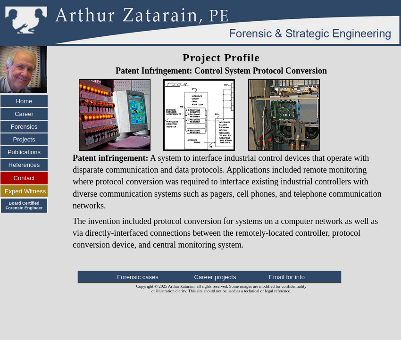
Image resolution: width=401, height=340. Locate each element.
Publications (24, 152)
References (24, 164)
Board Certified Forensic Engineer (24, 205)
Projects (24, 139)
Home (24, 101)
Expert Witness (25, 191)
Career (24, 113)
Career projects (215, 277)
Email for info (287, 277)
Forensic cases (137, 277)
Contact (24, 178)
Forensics (24, 126)
